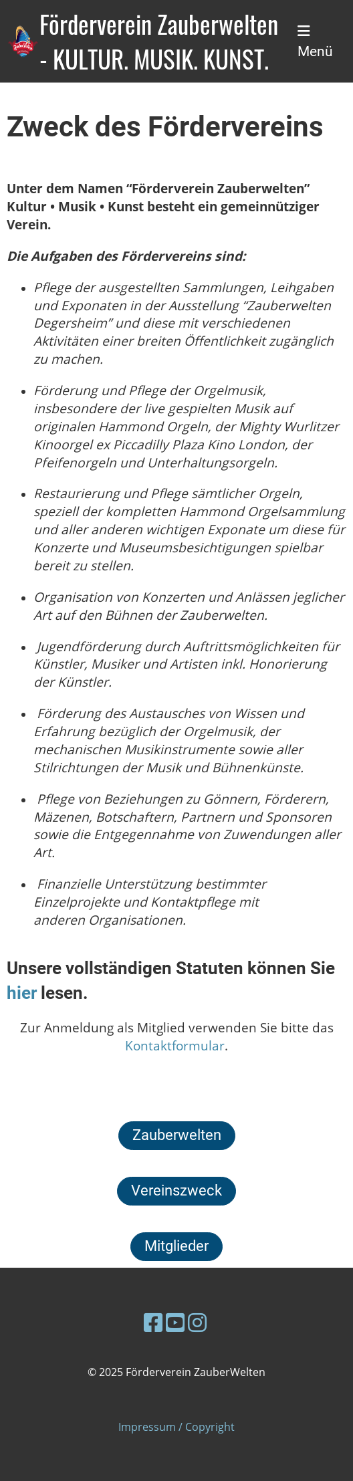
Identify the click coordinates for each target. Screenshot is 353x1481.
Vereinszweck (176, 1190)
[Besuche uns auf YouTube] (175, 1322)
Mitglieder (176, 1246)
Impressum (147, 1426)
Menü (315, 42)
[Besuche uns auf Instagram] (197, 1322)
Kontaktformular (175, 1045)
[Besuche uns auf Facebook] (153, 1322)
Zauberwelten (176, 1135)
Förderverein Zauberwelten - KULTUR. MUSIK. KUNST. (158, 41)
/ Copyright (205, 1426)
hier (24, 993)
